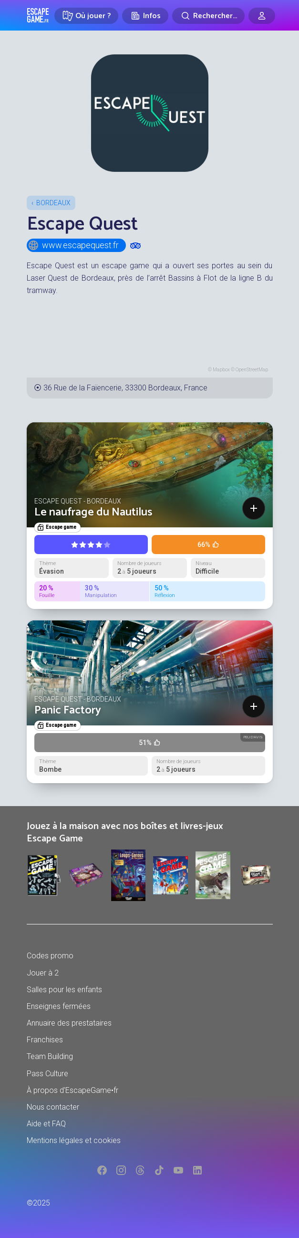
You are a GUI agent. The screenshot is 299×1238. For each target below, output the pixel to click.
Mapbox (221, 369)
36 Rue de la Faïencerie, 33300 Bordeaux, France (125, 387)
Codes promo (50, 955)
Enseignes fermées (59, 1006)
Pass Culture (47, 1073)
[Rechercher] (208, 16)
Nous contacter (53, 1107)
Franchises (45, 1039)
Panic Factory (67, 710)
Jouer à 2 (43, 972)
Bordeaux (53, 203)
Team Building (50, 1056)
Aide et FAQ (46, 1123)
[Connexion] (261, 16)
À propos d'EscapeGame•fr (72, 1090)
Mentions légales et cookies (74, 1140)
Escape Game (38, 15)
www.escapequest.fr (73, 245)
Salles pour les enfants (64, 989)
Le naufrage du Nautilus (93, 512)
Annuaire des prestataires (69, 1023)
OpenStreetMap (252, 369)
